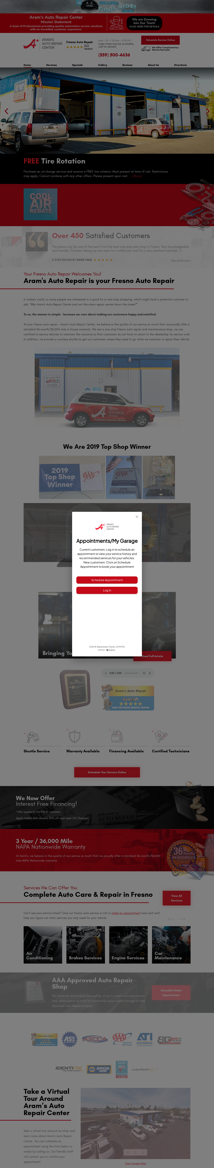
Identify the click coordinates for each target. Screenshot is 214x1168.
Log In (107, 590)
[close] (136, 516)
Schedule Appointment (107, 580)
